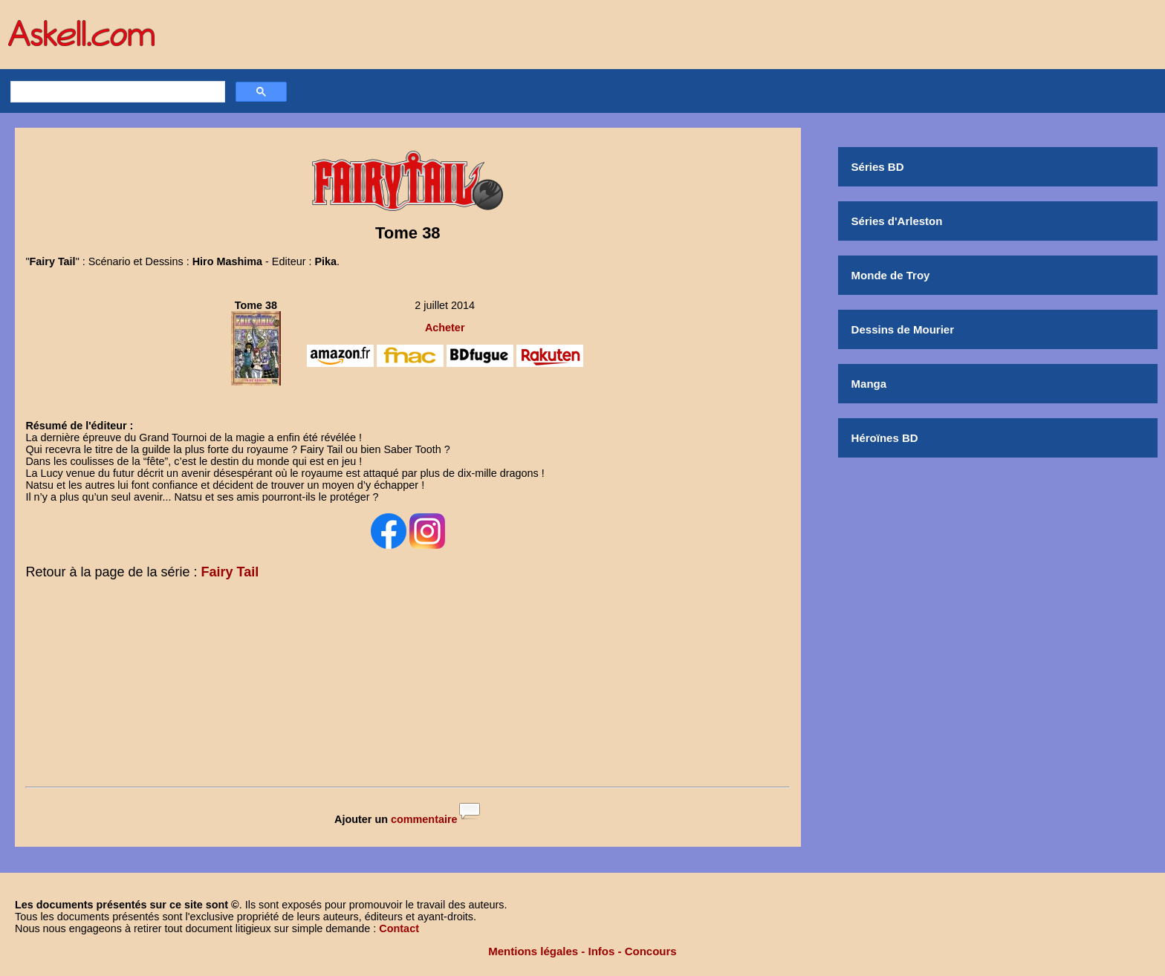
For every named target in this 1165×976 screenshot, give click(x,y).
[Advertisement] (407, 686)
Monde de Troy (890, 275)
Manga (869, 383)
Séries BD (877, 166)
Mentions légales (533, 951)
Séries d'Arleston (897, 221)
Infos (601, 951)
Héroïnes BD (884, 438)
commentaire (424, 819)
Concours (651, 951)
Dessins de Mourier (902, 329)
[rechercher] (116, 92)
